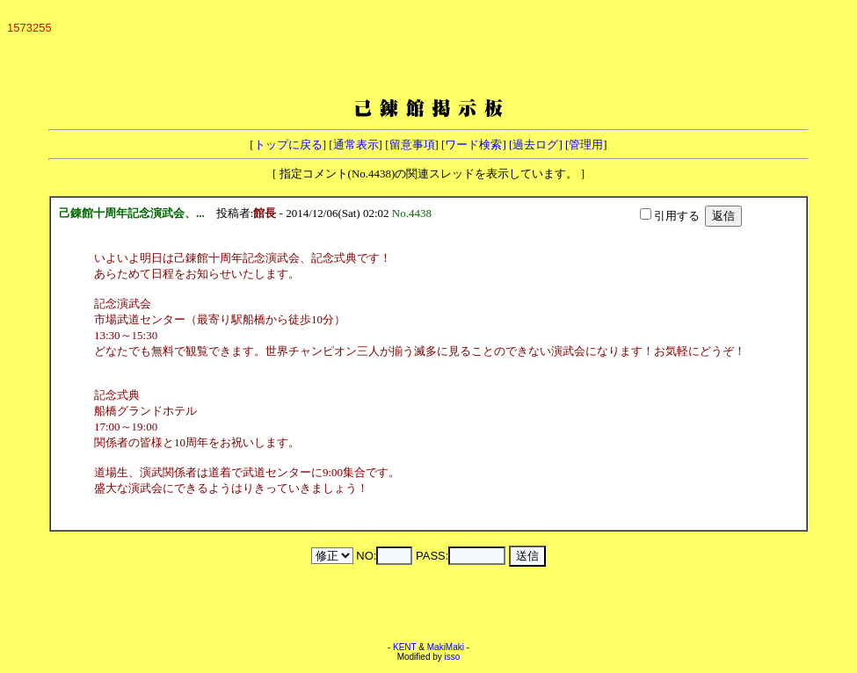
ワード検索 (473, 144)
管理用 (586, 144)
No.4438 (415, 213)
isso (453, 657)
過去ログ (535, 144)
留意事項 (412, 144)
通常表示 (356, 144)
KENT (405, 647)
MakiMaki (445, 647)
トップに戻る (288, 144)
